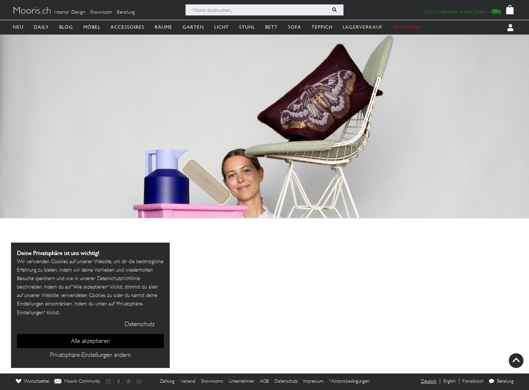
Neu (18, 27)
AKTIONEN (406, 27)
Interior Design (70, 12)
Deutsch (428, 381)
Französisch (473, 381)
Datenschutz (286, 381)
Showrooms (212, 381)
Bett (271, 27)
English (449, 381)
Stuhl (247, 27)
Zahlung (167, 381)
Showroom (101, 12)
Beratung (126, 12)
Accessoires (127, 27)
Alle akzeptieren (90, 341)
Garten (193, 27)
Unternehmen (241, 381)
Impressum (313, 381)
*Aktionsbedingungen (349, 381)
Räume (163, 27)
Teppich (322, 27)
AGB (264, 381)
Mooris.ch (32, 11)
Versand (187, 381)
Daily (41, 27)
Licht (221, 27)
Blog (66, 27)
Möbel (91, 27)
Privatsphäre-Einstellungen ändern (90, 355)
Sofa (294, 27)
